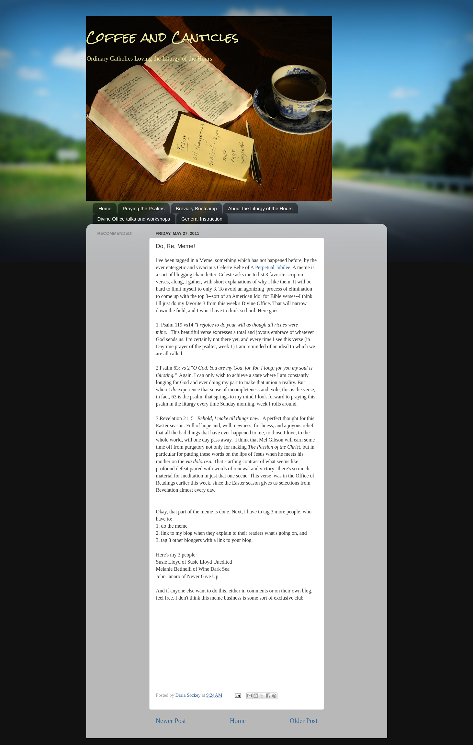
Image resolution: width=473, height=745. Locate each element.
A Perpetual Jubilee (270, 267)
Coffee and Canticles (162, 37)
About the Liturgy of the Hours (260, 208)
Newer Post (171, 720)
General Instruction (201, 219)
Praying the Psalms (143, 208)
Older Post (304, 720)
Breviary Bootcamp (196, 208)
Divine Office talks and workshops (133, 219)
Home (104, 208)
